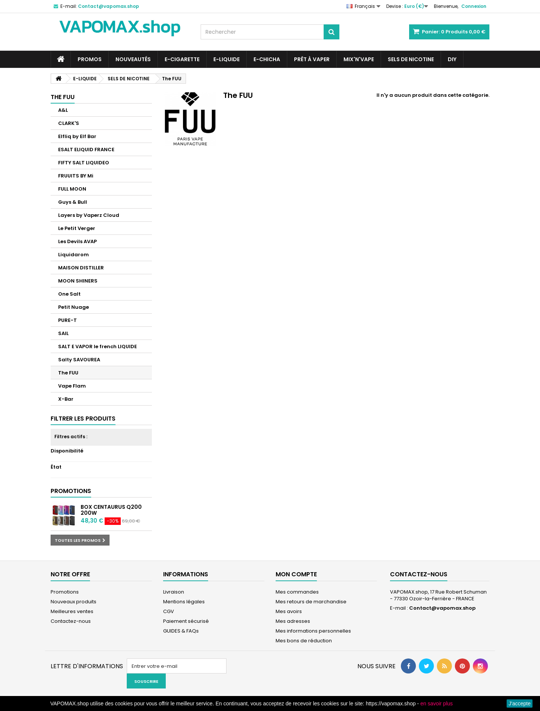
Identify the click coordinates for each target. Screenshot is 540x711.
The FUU (68, 372)
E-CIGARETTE (182, 59)
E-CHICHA (267, 59)
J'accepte (519, 703)
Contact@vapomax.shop (442, 608)
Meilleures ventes (72, 611)
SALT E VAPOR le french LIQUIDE (97, 346)
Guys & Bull (72, 202)
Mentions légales (184, 601)
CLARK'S (68, 123)
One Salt (69, 294)
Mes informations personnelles (313, 630)
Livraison (173, 591)
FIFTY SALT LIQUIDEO (83, 162)
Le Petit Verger (76, 228)
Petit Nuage (73, 307)
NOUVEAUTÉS (133, 59)
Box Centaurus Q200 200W (111, 510)
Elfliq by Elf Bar (77, 136)
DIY (452, 59)
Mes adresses (293, 621)
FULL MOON (72, 188)
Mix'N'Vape (359, 59)
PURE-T (67, 320)
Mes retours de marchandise (311, 601)
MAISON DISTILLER (81, 267)
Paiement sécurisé (186, 621)
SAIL (63, 333)
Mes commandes (297, 591)
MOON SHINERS (78, 280)
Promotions (71, 491)
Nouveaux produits (73, 601)
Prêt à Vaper (312, 59)
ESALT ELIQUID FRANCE (86, 149)
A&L (63, 110)
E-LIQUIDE (226, 59)
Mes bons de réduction (304, 640)
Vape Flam (72, 385)
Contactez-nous (71, 621)
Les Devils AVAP (77, 241)
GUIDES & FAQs (181, 630)
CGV (168, 611)
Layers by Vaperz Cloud (88, 215)
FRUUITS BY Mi (75, 175)
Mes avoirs (289, 611)
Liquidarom (73, 254)
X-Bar (66, 399)
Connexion (473, 6)
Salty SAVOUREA (79, 359)
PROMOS (90, 59)
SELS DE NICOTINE (411, 59)
